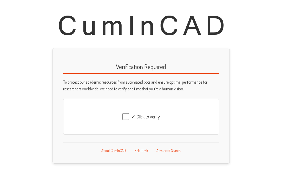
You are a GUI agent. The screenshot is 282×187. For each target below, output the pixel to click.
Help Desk (141, 150)
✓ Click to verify (146, 116)
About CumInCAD (113, 150)
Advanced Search (168, 150)
